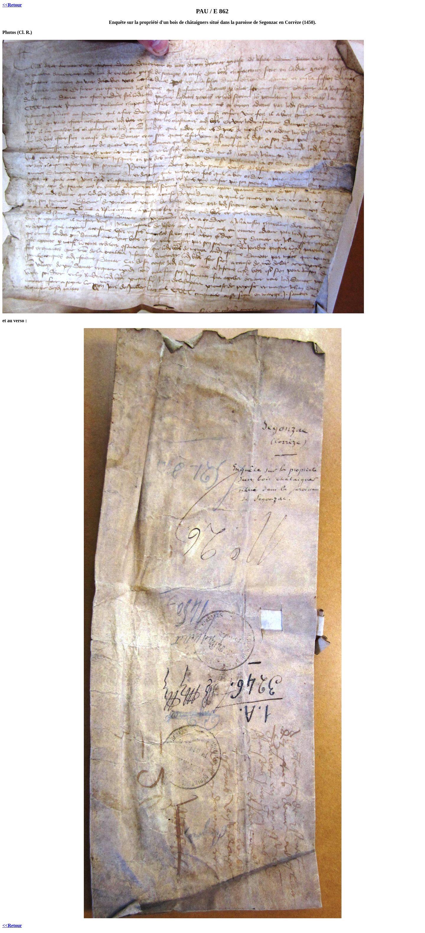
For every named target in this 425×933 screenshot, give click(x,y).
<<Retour (12, 4)
